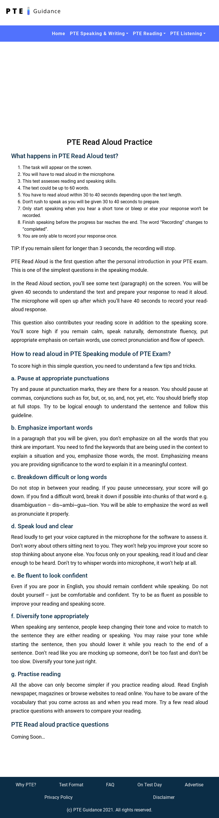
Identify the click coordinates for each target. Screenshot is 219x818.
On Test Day (149, 784)
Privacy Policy (58, 797)
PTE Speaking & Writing (97, 33)
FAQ (110, 784)
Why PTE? (26, 784)
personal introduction (140, 261)
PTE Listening (186, 33)
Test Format (71, 784)
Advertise (194, 784)
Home (58, 33)
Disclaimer (164, 797)
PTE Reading (147, 33)
